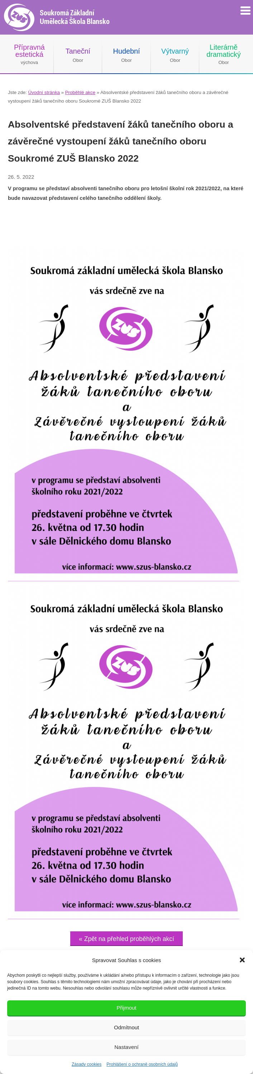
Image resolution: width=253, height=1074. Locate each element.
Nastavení (126, 1047)
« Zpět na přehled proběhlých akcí (126, 938)
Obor (78, 55)
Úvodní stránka (44, 92)
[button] (242, 960)
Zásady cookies (86, 1064)
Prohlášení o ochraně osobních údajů (142, 1064)
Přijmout (126, 1008)
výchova (29, 54)
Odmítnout (126, 1027)
